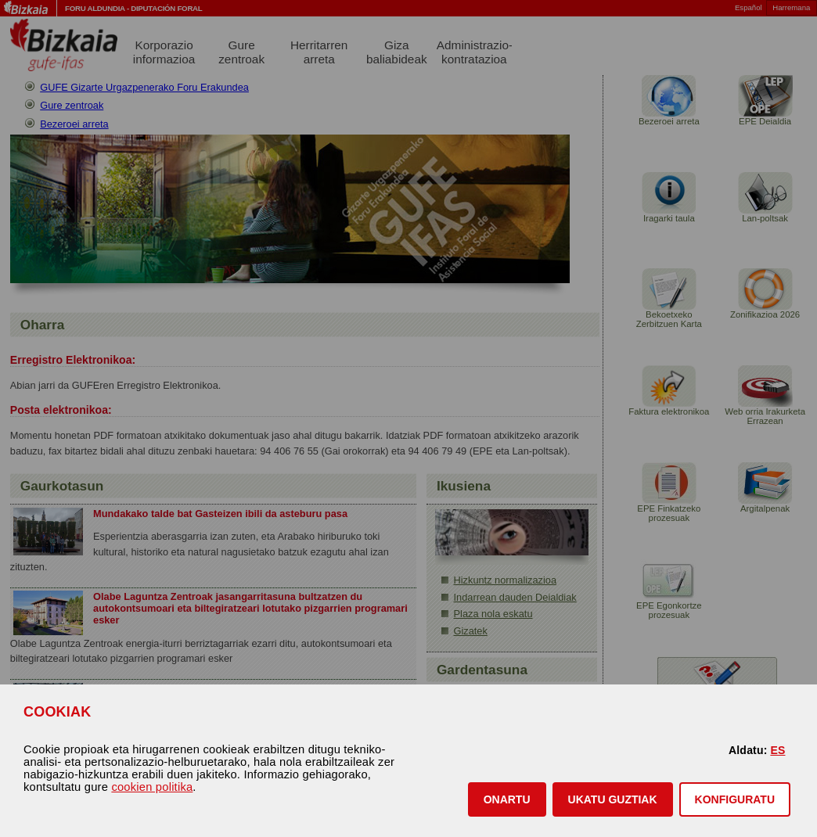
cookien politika (152, 787)
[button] (507, 799)
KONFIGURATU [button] (735, 799)
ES (777, 750)
